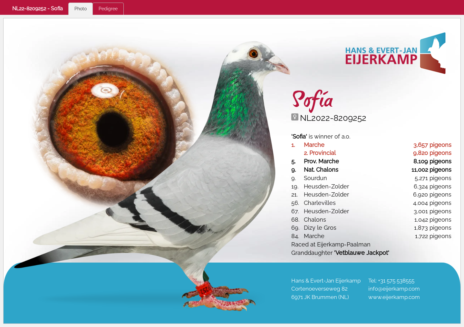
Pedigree (108, 8)
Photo (80, 8)
